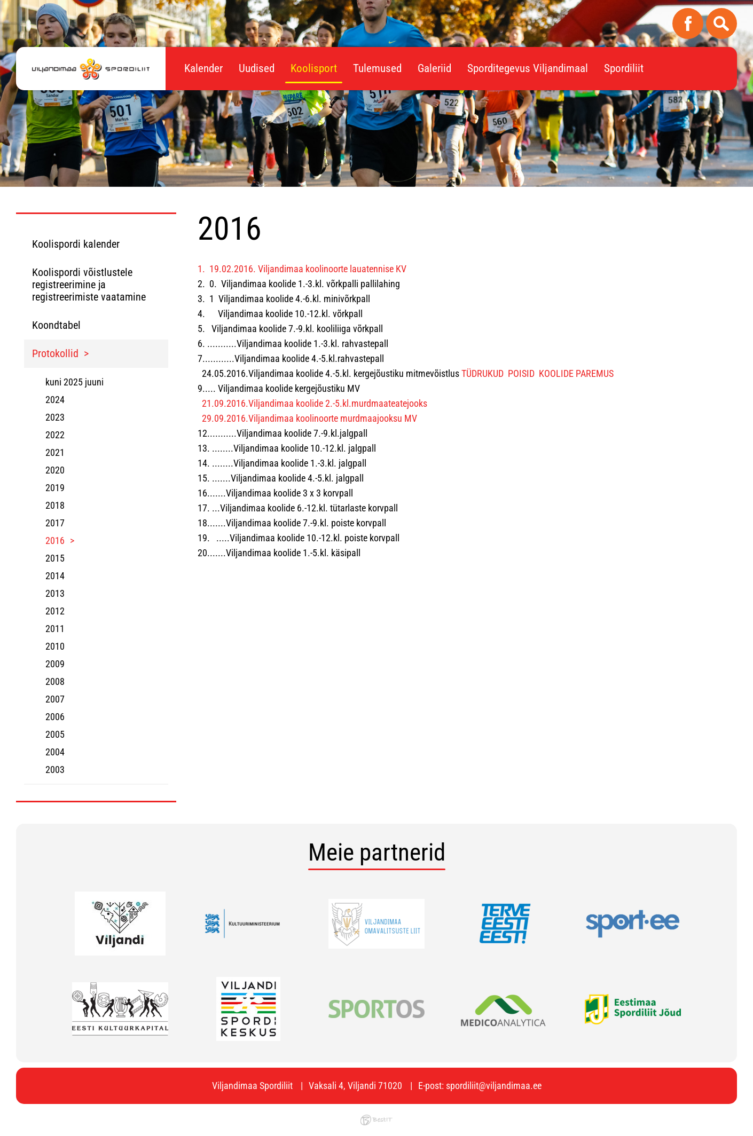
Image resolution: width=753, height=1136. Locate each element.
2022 (55, 434)
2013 (55, 593)
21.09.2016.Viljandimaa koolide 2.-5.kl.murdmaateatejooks (314, 403)
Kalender (203, 68)
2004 (55, 752)
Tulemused (377, 68)
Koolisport (314, 68)
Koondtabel (56, 325)
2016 (55, 540)
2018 (55, 505)
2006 (55, 716)
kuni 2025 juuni (74, 382)
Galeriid (434, 68)
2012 (55, 611)
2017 (55, 522)
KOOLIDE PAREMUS (576, 373)
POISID (521, 373)
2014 (55, 575)
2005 (55, 734)
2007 (55, 699)
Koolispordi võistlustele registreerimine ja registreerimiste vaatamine (89, 284)
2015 (55, 558)
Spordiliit (624, 68)
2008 (55, 681)
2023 (55, 417)
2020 (55, 470)
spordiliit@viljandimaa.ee (494, 1085)
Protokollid (55, 353)
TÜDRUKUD (482, 373)
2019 (55, 487)
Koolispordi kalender (76, 244)
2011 (55, 628)
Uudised (256, 68)
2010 (55, 646)
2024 (55, 399)
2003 (55, 769)
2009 (55, 663)
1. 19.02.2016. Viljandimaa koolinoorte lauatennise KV (302, 268)
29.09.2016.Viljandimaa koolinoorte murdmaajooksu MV (308, 418)
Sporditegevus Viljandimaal (527, 68)
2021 (55, 452)
